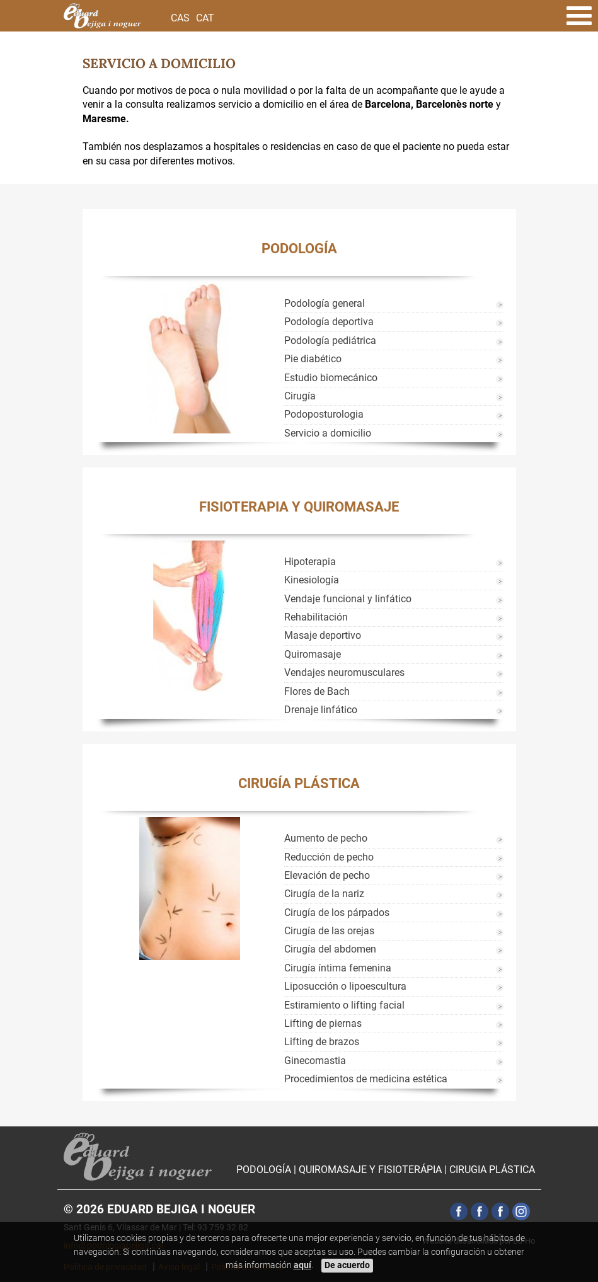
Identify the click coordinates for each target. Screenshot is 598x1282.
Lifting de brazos (321, 1042)
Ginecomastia (315, 1061)
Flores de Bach (317, 691)
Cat (205, 18)
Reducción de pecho (329, 857)
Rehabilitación (316, 617)
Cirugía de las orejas (329, 931)
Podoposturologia (324, 414)
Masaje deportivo (322, 635)
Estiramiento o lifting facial (344, 1005)
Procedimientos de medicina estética (365, 1079)
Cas (180, 18)
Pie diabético (313, 359)
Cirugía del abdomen (330, 949)
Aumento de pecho (325, 838)
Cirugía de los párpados (336, 913)
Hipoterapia (310, 562)
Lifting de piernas (323, 1023)
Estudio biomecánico (330, 378)
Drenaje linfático (320, 710)
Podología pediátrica (330, 340)
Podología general (324, 303)
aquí (302, 1265)
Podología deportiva (329, 322)
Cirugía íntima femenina (337, 968)
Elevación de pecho (327, 875)
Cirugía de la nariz (324, 894)
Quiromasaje (312, 654)
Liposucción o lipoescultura (345, 986)
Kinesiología (311, 580)
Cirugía (300, 396)
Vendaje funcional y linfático (347, 599)
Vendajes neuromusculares (344, 672)
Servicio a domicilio (327, 433)
